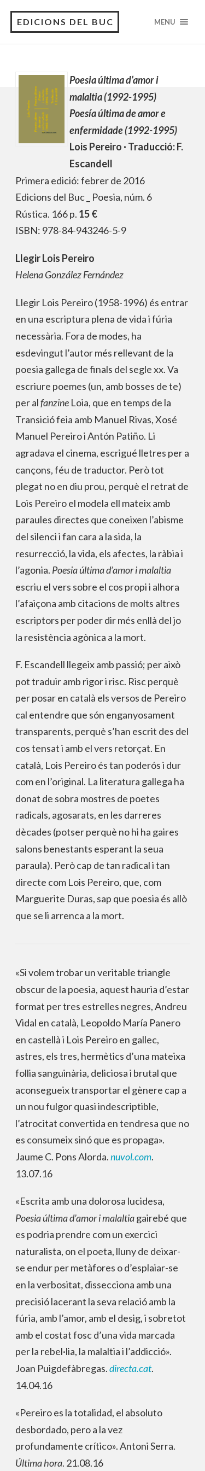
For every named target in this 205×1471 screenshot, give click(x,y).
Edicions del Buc (65, 21)
